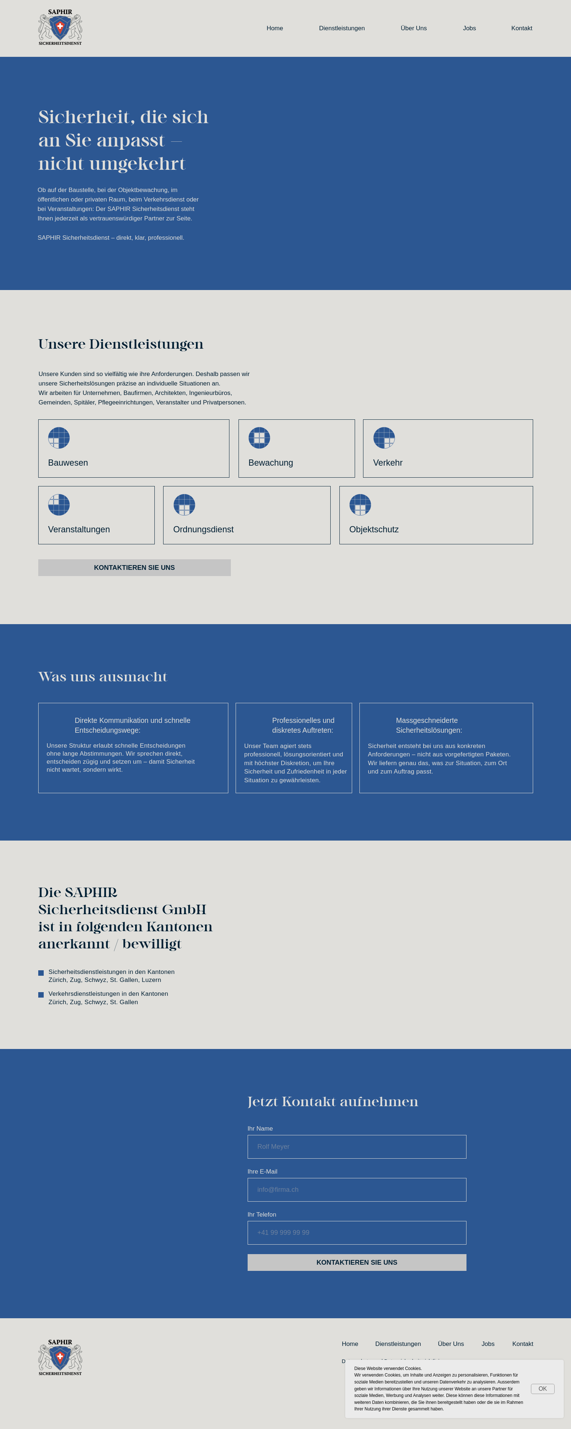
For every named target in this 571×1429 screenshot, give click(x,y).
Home (275, 28)
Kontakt (521, 28)
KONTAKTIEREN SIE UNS (356, 1262)
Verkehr (388, 462)
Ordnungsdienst (203, 529)
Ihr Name (260, 1128)
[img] (360, 505)
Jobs (469, 28)
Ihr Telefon (262, 1214)
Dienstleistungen (342, 28)
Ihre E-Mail (262, 1171)
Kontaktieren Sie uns (134, 567)
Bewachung (270, 462)
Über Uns (414, 28)
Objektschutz (374, 529)
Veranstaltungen (79, 529)
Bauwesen (68, 462)
